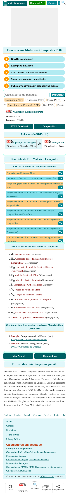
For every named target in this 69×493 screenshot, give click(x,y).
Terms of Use (12, 434)
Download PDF (37, 3)
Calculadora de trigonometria (48, 467)
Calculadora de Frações (17, 459)
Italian (57, 415)
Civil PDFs (48, 105)
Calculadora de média (39, 459)
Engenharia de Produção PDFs (23, 105)
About (9, 421)
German (37, 415)
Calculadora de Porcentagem (42, 452)
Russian (47, 415)
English (7, 415)
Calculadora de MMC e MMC (20, 467)
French (27, 415)
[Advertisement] (34, 27)
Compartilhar (50, 126)
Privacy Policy (13, 439)
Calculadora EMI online (17, 452)
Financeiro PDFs (35, 100)
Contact (10, 426)
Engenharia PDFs (14, 100)
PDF (25, 111)
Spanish (17, 415)
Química (52, 3)
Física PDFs (53, 100)
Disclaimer (11, 430)
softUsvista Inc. (47, 476)
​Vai (60, 173)
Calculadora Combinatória (18, 471)
